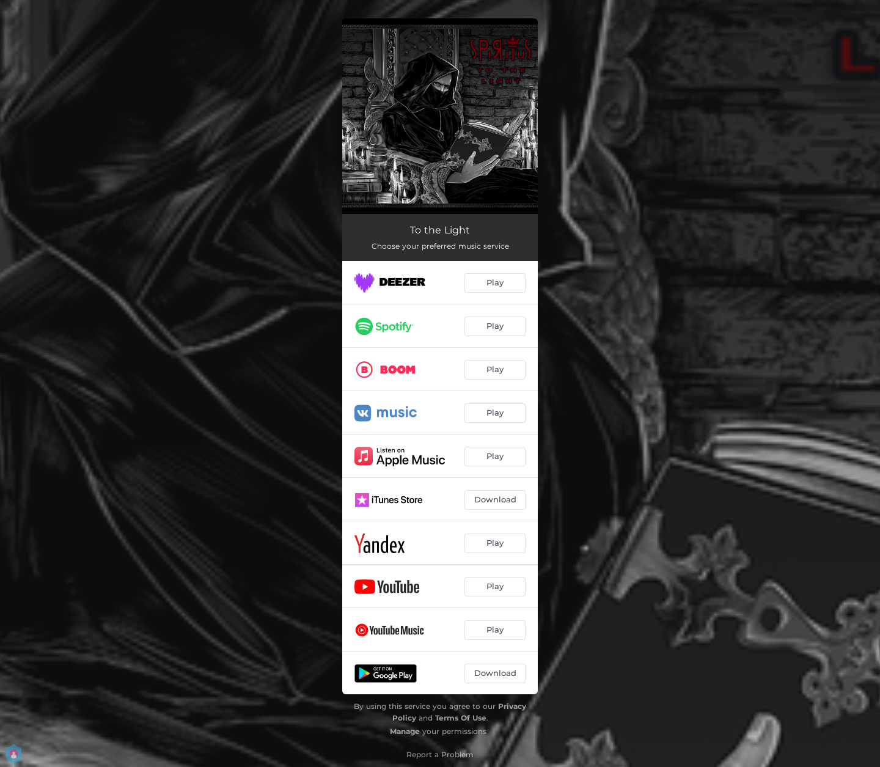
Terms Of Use (460, 717)
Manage (405, 731)
